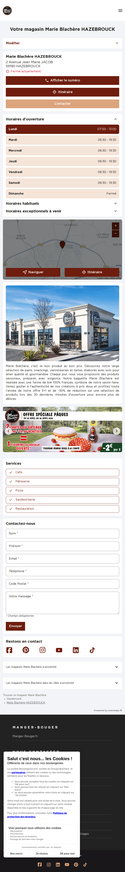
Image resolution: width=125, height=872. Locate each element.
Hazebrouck (14, 699)
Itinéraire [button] (63, 92)
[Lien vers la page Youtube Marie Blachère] (67, 864)
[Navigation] (120, 10)
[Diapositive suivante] (116, 431)
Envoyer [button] (15, 626)
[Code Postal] (62, 584)
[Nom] (62, 533)
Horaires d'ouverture (62, 119)
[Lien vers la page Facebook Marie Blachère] (39, 864)
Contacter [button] (62, 103)
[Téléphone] (62, 571)
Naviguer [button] (33, 272)
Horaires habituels (62, 203)
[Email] (62, 559)
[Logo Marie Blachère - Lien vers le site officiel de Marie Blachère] (7, 10)
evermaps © (115, 710)
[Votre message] (62, 603)
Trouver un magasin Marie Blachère (24, 695)
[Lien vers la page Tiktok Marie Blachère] (85, 864)
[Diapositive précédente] (8, 431)
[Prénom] (62, 546)
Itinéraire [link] (92, 272)
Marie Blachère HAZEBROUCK (26, 702)
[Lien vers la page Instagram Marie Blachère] (48, 864)
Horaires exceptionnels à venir (62, 211)
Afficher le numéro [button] (62, 81)
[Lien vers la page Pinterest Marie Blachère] (76, 864)
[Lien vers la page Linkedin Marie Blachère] (57, 864)
